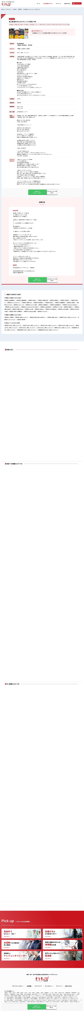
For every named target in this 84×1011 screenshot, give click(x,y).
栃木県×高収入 (34, 997)
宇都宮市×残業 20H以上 (17, 309)
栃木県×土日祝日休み (73, 1000)
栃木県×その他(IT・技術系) (57, 994)
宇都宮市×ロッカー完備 (31, 304)
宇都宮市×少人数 (29, 309)
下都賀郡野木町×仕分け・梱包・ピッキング (48, 330)
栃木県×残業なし (23, 1001)
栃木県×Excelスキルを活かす (41, 1000)
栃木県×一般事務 (20, 994)
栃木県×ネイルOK (66, 998)
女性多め (60, 24)
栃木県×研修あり (58, 997)
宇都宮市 (20, 9)
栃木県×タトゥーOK (57, 998)
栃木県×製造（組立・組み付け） (69, 994)
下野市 (56, 992)
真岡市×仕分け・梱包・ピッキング (62, 327)
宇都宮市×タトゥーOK (19, 304)
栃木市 (14, 992)
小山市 (29, 992)
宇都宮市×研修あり (64, 300)
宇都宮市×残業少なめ (27, 302)
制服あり (22, 24)
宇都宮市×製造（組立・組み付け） (38, 317)
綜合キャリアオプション (6, 9)
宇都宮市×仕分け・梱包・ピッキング (67, 317)
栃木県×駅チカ (65, 997)
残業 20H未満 (55, 24)
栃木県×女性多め (56, 1001)
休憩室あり (27, 24)
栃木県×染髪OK (42, 998)
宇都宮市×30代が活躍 (63, 309)
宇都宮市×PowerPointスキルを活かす (30, 307)
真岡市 (33, 992)
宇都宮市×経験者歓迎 (21, 300)
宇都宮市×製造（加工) (52, 317)
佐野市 (18, 992)
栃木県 (14, 9)
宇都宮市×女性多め (39, 309)
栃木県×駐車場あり (18, 998)
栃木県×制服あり (50, 997)
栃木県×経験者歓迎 (27, 997)
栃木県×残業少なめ (10, 998)
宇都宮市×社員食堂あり (55, 304)
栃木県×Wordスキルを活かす (29, 1000)
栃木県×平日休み (15, 1001)
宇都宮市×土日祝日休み (45, 307)
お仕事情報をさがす (47, 3)
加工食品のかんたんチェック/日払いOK (31, 9)
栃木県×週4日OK (65, 1000)
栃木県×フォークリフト (40, 995)
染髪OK (43, 24)
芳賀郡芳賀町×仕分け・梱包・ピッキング (26, 330)
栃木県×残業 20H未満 (31, 1001)
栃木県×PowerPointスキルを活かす (54, 1000)
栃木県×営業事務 (27, 994)
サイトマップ (38, 986)
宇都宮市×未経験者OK (9, 300)
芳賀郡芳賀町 (74, 992)
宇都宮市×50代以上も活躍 (30, 311)
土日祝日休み (48, 24)
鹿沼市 (22, 992)
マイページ (59, 986)
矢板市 (42, 992)
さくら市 (51, 992)
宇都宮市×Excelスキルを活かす (12, 307)
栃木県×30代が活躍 (73, 1001)
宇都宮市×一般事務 (8, 317)
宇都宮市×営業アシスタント (21, 317)
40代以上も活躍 (66, 24)
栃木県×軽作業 (49, 995)
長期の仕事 (17, 24)
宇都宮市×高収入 (32, 300)
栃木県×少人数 (48, 1001)
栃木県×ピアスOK (49, 998)
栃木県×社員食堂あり (19, 1000)
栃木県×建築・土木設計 (47, 994)
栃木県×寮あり (26, 998)
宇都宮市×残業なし (68, 307)
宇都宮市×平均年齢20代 (50, 309)
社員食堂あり (32, 24)
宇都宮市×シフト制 (57, 307)
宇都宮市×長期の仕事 (43, 300)
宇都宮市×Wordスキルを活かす (70, 304)
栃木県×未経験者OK (18, 997)
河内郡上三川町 (61, 992)
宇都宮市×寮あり (49, 302)
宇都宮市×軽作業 (21, 319)
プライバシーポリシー (18, 986)
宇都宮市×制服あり (54, 300)
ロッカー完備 (38, 24)
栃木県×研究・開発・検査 (57, 995)
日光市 (26, 992)
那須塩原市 (46, 992)
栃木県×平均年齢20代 (64, 1001)
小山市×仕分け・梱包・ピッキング (45, 327)
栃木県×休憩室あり (10, 1000)
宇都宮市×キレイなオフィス (13, 302)
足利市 (10, 992)
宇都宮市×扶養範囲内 (60, 302)
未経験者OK (11, 24)
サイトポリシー (49, 986)
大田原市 (37, 992)
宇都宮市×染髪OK (71, 302)
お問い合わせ (67, 3)
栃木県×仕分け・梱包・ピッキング (29, 995)
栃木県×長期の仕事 (42, 997)
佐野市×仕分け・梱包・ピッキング (66, 325)
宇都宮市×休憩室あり (43, 304)
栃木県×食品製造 (10, 997)
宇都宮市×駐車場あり (39, 302)
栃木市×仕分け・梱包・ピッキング (49, 325)
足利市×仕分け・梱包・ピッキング (31, 325)
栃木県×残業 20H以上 (40, 1001)
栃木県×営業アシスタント (36, 994)
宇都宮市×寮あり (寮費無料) (15, 311)
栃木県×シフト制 (7, 1001)
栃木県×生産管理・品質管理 (16, 995)
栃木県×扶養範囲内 (34, 998)
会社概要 (29, 986)
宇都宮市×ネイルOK (42, 311)
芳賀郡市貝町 (67, 992)
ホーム (38, 3)
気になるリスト (77, 3)
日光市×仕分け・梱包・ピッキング (27, 327)
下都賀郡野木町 (12, 994)
